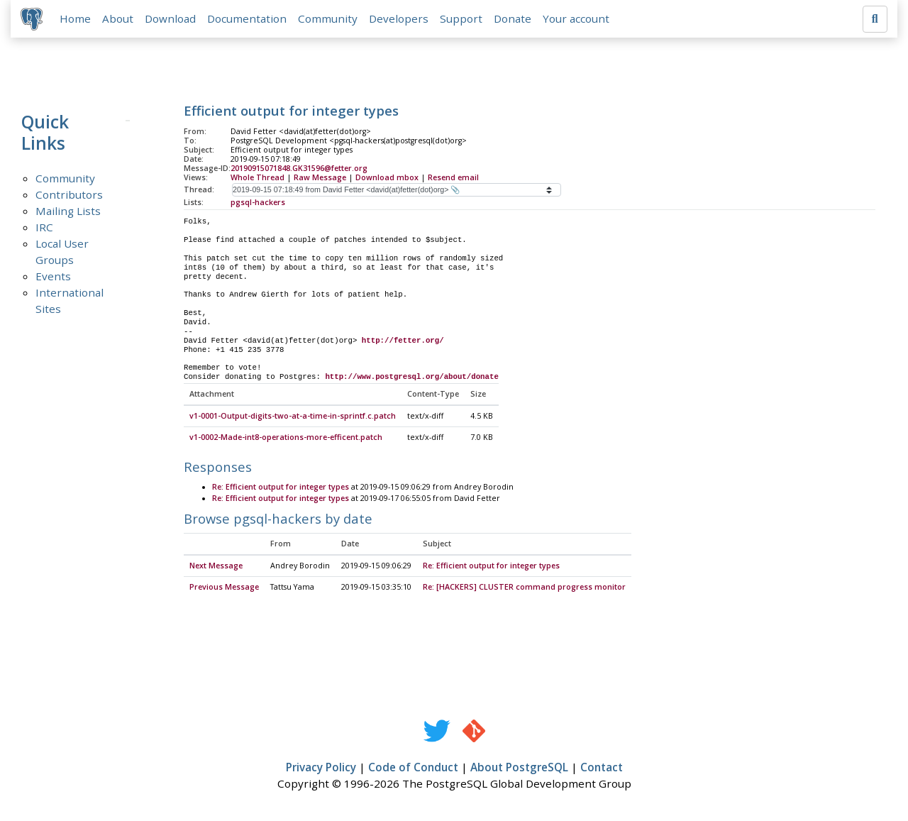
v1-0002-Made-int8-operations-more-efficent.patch (285, 439)
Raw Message (320, 178)
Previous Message (224, 588)
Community (329, 19)
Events (53, 277)
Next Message (216, 567)
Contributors (69, 196)
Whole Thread (257, 178)
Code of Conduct (413, 768)
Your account (577, 19)
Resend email (453, 178)
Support (462, 19)
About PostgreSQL (519, 768)
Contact (601, 768)
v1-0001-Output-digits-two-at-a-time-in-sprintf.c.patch (292, 418)
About (119, 19)
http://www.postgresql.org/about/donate (411, 378)
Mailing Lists (68, 212)
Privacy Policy (321, 768)
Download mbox (387, 178)
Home (76, 19)
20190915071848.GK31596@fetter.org (299, 170)
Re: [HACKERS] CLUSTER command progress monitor (524, 588)
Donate (514, 19)
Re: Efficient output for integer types (280, 489)
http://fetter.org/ (403, 342)
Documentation (248, 19)
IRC (44, 228)
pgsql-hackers (258, 203)
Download (171, 19)
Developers (400, 19)
